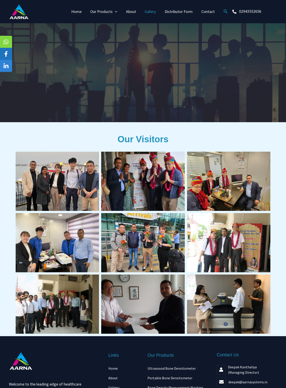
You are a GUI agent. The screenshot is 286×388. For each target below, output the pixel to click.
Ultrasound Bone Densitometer (171, 368)
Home (78, 11)
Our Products (104, 11)
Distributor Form (178, 11)
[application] (116, 11)
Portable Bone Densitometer (169, 378)
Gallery (150, 11)
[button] (224, 11)
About (131, 11)
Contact (206, 11)
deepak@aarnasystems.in (247, 382)
